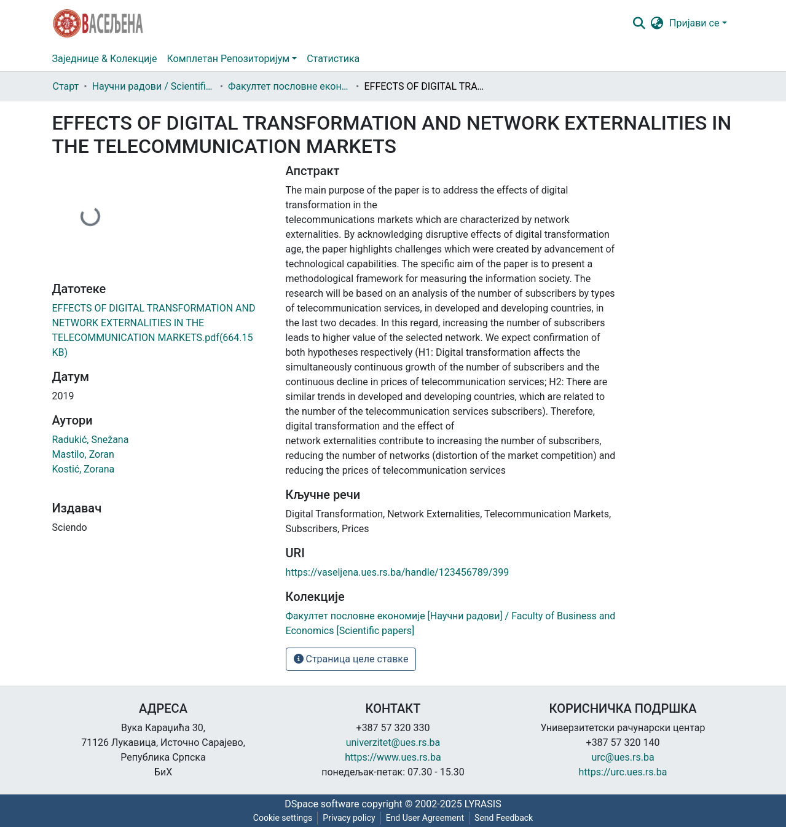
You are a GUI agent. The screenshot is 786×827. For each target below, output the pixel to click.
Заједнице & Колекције (104, 59)
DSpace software (322, 804)
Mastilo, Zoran (83, 454)
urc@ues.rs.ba (622, 757)
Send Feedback (503, 818)
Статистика (333, 59)
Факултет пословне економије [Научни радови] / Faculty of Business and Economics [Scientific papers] (289, 86)
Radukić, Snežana (90, 439)
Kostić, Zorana (83, 469)
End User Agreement (425, 818)
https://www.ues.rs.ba (393, 757)
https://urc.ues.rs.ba (623, 772)
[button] (656, 23)
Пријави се (694, 23)
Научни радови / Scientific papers (153, 86)
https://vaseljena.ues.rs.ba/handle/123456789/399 (397, 572)
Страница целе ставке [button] (351, 659)
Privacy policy (349, 818)
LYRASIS (483, 804)
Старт (66, 86)
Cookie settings (283, 818)
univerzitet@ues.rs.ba (393, 742)
